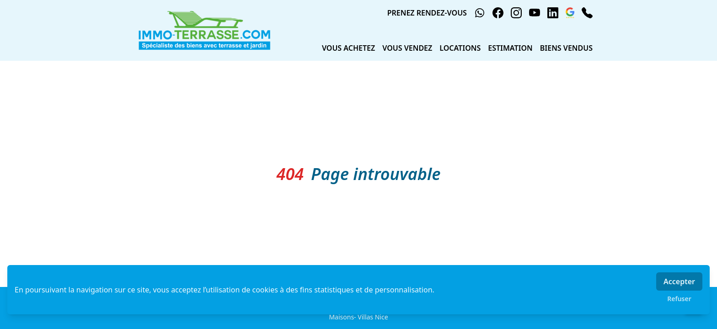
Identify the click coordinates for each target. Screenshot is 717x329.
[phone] (587, 12)
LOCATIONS (460, 48)
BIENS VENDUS (566, 48)
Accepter (679, 281)
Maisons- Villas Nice (358, 317)
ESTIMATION (510, 48)
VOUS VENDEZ (407, 48)
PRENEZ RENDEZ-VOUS (427, 13)
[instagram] (516, 12)
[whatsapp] (479, 12)
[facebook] (497, 12)
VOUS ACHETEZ (348, 48)
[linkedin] (552, 12)
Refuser (679, 298)
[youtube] (534, 12)
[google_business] (570, 12)
